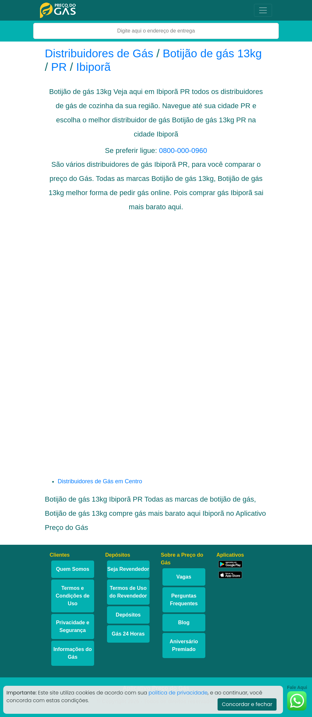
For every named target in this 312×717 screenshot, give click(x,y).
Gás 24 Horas (128, 634)
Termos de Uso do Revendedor (128, 592)
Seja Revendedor (128, 569)
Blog (184, 622)
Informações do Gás (73, 653)
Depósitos (128, 615)
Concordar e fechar (247, 704)
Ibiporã (93, 67)
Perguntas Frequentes (184, 599)
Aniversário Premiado (184, 645)
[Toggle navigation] (263, 10)
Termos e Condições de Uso (73, 595)
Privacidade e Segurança (72, 626)
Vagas (183, 577)
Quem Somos (72, 569)
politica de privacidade (178, 692)
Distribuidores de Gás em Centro (100, 481)
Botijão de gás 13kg (212, 53)
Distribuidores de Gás (100, 53)
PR (59, 67)
